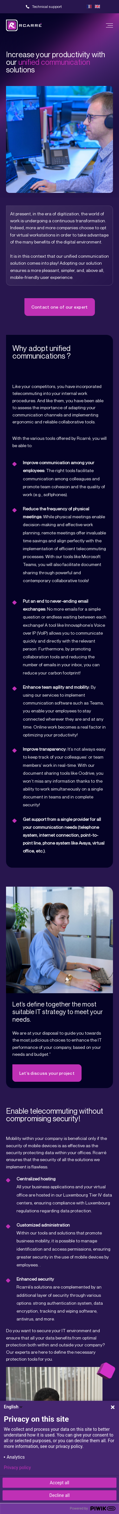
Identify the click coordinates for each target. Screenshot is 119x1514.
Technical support (47, 6)
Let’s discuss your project (47, 1073)
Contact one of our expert (59, 307)
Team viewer (75, 7)
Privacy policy (17, 1467)
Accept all (59, 1482)
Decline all (60, 1495)
